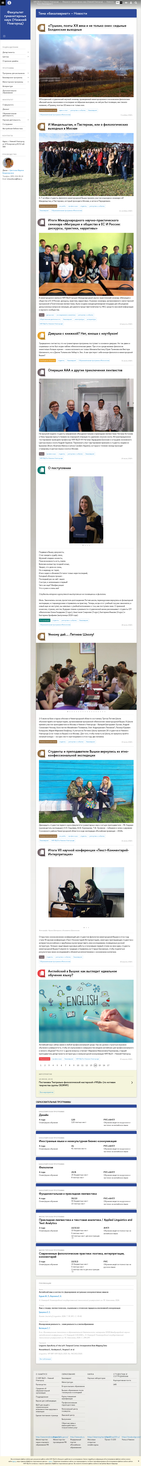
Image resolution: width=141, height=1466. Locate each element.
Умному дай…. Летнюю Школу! (71, 634)
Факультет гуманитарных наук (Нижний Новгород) (15, 18)
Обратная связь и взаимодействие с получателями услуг (69, 1425)
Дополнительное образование (9, 91)
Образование (68, 1374)
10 (78, 1065)
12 (87, 1065)
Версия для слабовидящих (46, 1401)
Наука (90, 1374)
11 (82, 1065)
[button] (38, 510)
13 (91, 1065)
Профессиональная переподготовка (69, 1403)
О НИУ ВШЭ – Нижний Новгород (45, 1379)
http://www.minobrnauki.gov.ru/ (48, 1437)
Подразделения (42, 1397)
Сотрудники (7, 124)
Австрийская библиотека (13, 128)
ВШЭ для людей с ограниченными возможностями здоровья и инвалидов (47, 1408)
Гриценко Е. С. (44, 1312)
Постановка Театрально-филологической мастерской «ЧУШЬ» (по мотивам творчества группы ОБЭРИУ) (77, 1084)
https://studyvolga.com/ (131, 1437)
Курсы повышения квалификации (69, 1397)
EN (121, 2)
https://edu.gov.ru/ (60, 1437)
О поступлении (59, 468)
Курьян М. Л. (44, 1296)
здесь (14, 1461)
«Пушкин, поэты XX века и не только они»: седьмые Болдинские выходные (87, 27)
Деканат (6, 109)
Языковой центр (68, 1415)
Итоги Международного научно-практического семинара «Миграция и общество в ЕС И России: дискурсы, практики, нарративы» (84, 224)
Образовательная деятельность (9, 114)
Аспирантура (8, 86)
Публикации (45, 1283)
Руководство (41, 1384)
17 (108, 1065)
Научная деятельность (11, 120)
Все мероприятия (46, 1092)
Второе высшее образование (73, 1386)
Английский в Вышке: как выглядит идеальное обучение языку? (82, 973)
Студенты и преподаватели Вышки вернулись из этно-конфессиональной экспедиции (88, 753)
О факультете (8, 105)
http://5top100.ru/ (112, 1437)
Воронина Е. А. (56, 1296)
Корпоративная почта (122, 1380)
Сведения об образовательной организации (43, 1390)
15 (100, 1065)
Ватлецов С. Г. (44, 1328)
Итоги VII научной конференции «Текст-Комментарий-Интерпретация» (88, 852)
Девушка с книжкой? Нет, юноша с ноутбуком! (83, 333)
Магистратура (67, 1382)
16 (104, 1065)
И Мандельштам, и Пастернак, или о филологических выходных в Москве (88, 126)
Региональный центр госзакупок (70, 1410)
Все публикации (45, 1359)
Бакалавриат (66, 1378)
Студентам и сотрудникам (120, 1375)
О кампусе (41, 1374)
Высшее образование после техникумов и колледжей (72, 1391)
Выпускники (66, 1419)
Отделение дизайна (10, 61)
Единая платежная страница (47, 1415)
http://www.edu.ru (77, 1437)
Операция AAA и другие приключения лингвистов (85, 370)
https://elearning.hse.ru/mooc (99, 1437)
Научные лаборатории (96, 1378)
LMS (114, 1384)
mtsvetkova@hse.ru (14, 179)
